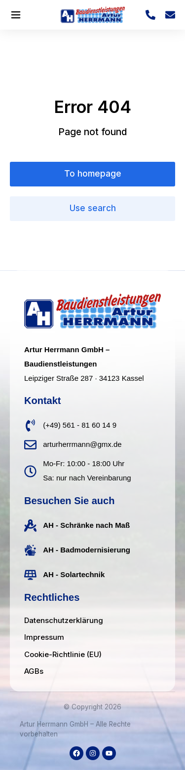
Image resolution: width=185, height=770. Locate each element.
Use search (93, 208)
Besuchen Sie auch (69, 500)
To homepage (92, 174)
